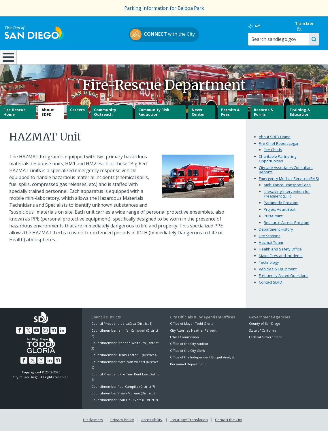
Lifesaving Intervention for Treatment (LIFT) (287, 198)
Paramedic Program (281, 206)
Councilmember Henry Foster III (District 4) (124, 359)
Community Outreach (105, 116)
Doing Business (144, 57)
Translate (304, 26)
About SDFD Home (275, 140)
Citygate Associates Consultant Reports (286, 174)
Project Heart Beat (279, 213)
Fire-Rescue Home (14, 116)
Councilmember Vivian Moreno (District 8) (123, 397)
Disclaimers (93, 423)
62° (254, 26)
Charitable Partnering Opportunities (277, 163)
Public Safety (246, 57)
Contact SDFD (270, 286)
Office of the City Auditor (189, 348)
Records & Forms (263, 116)
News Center (198, 116)
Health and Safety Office (280, 253)
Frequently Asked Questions (283, 279)
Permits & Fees (230, 116)
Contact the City (228, 423)
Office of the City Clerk (187, 354)
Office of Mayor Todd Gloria (191, 328)
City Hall (300, 57)
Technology (269, 266)
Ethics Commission (184, 341)
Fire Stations (269, 239)
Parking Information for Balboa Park (164, 8)
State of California (262, 334)
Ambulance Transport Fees (287, 189)
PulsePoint (273, 220)
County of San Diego (264, 328)
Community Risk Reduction (153, 116)
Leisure (44, 57)
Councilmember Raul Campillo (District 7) (123, 390)
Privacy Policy (122, 423)
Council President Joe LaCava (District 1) (121, 328)
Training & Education (300, 116)
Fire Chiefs (273, 153)
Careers (77, 114)
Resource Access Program (286, 226)
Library (193, 57)
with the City (162, 34)
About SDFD (48, 116)
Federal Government (265, 341)
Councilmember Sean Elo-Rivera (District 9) (124, 404)
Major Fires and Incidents (281, 259)
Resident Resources (94, 57)
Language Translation (189, 423)
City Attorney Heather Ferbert (193, 334)
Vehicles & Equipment (278, 273)
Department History (276, 233)
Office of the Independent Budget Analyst (202, 361)
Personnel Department (188, 368)
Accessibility (151, 423)
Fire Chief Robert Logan (279, 147)
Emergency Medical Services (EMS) (289, 182)
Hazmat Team (271, 246)
